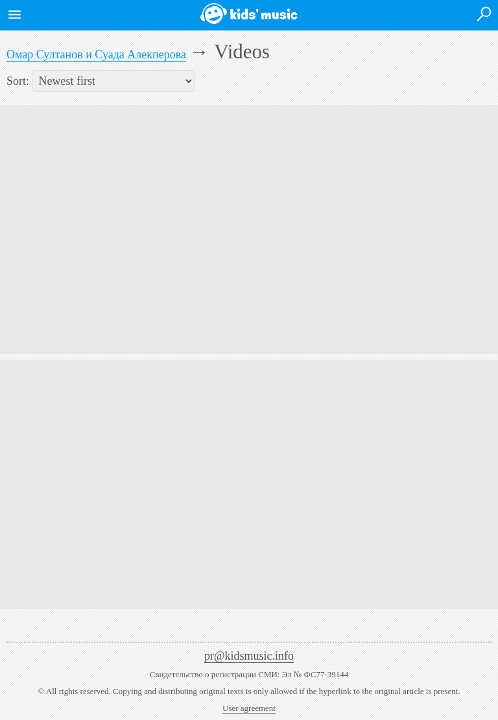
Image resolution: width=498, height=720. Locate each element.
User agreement (249, 708)
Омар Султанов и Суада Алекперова (96, 54)
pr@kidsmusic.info (249, 655)
